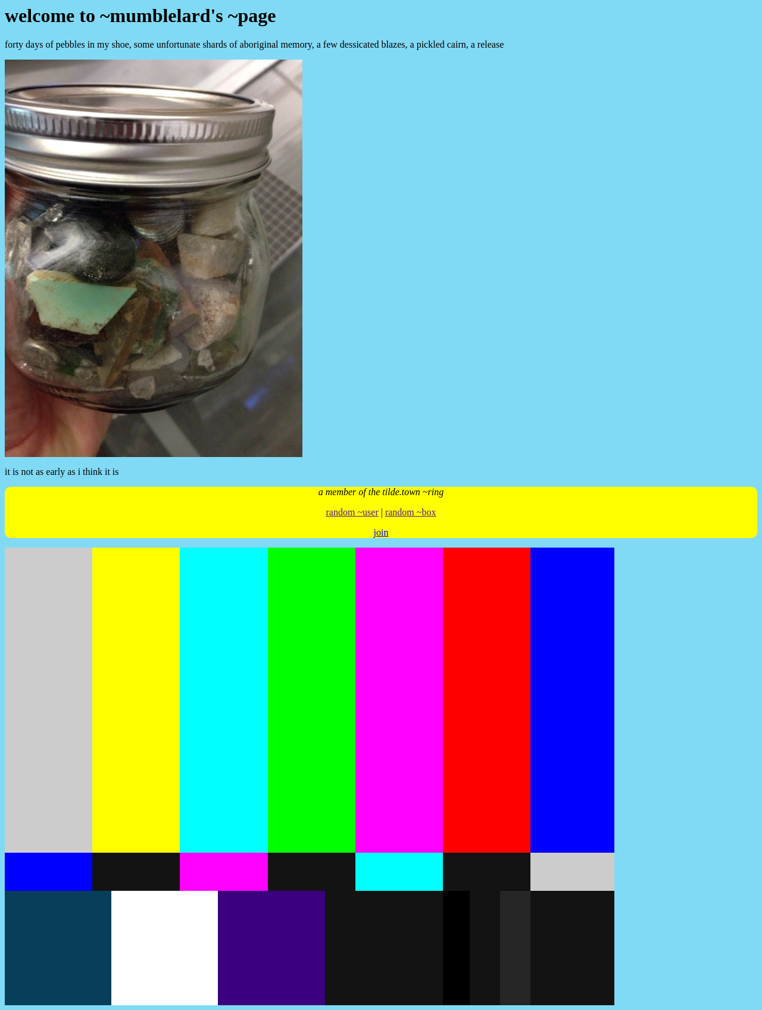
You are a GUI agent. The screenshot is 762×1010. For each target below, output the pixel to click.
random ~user (352, 512)
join (381, 532)
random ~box (410, 512)
